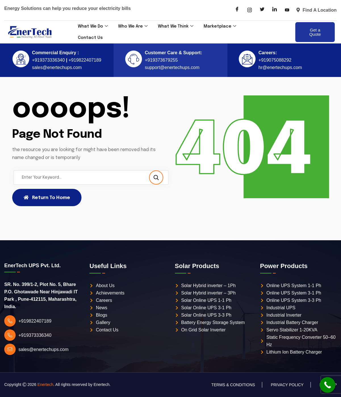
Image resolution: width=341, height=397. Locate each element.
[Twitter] (262, 10)
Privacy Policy (287, 385)
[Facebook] (237, 10)
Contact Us (90, 37)
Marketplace (221, 26)
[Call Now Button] (327, 385)
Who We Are (133, 26)
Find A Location (316, 10)
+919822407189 (84, 60)
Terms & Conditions (233, 385)
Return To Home (47, 197)
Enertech (45, 384)
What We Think (177, 26)
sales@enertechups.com (57, 67)
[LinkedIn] (274, 10)
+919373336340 (48, 60)
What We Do (93, 26)
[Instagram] (249, 10)
